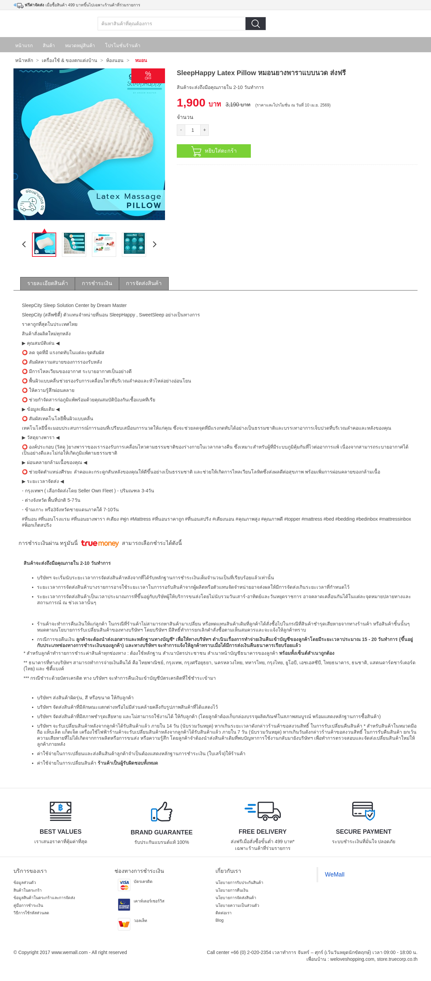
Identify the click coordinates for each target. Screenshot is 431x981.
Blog (220, 920)
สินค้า (49, 45)
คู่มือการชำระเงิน (28, 905)
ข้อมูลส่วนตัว (24, 882)
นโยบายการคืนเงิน (232, 890)
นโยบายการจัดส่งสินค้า (236, 897)
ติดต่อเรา (224, 913)
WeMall (334, 874)
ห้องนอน (115, 60)
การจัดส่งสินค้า (144, 283)
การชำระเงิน (97, 283)
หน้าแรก (24, 45)
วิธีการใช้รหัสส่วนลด (31, 913)
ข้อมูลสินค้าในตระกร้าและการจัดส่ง (44, 897)
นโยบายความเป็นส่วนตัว (237, 905)
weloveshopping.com (352, 959)
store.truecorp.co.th (397, 959)
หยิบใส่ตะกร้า (214, 151)
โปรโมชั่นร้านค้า (122, 45)
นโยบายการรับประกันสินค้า (239, 882)
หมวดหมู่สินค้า (80, 45)
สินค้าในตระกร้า (27, 890)
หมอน (141, 60)
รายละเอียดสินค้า (47, 283)
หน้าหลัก (24, 60)
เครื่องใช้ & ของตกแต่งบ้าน (69, 60)
